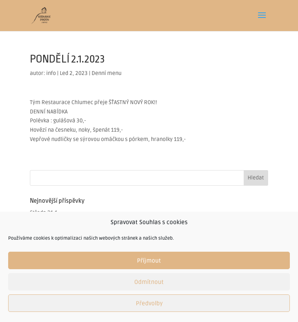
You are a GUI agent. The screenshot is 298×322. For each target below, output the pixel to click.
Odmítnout (149, 281)
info (51, 73)
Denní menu (106, 73)
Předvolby (149, 303)
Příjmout (149, 260)
